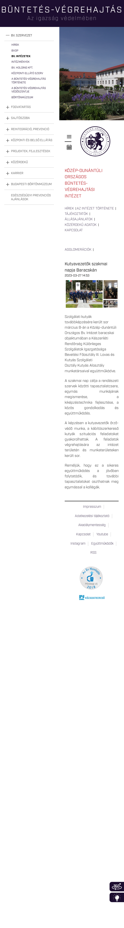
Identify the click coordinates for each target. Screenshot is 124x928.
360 (117, 886)
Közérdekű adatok (81, 225)
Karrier (17, 173)
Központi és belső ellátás (31, 140)
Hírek (15, 45)
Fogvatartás (21, 107)
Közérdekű (19, 162)
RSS (93, 553)
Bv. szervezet (21, 35)
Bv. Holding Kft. (22, 68)
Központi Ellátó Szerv (27, 73)
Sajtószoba (20, 118)
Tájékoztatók (76, 214)
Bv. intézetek (20, 56)
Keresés (121, 18)
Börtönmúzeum (22, 97)
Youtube (102, 534)
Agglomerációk (78, 250)
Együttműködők (102, 544)
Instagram (78, 544)
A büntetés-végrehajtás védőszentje (28, 90)
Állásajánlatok (79, 219)
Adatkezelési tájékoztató (92, 516)
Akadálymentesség (92, 525)
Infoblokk (117, 897)
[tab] (29, 35)
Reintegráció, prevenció (30, 129)
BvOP (14, 51)
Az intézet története (95, 208)
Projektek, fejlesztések (30, 151)
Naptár (69, 147)
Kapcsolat (74, 230)
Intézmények (20, 62)
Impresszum (92, 507)
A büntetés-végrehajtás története (28, 80)
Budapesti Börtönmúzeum (31, 184)
